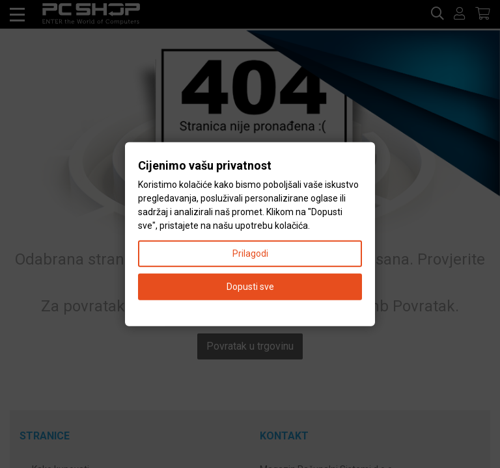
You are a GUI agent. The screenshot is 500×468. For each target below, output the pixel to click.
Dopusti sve (250, 286)
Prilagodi (250, 253)
